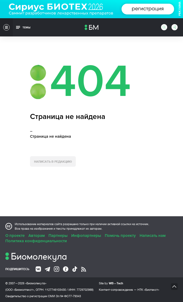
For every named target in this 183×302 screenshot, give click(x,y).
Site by (111, 283)
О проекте (15, 235)
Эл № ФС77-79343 (68, 296)
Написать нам (153, 235)
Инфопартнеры (86, 235)
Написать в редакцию (53, 161)
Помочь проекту (120, 235)
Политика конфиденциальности (36, 240)
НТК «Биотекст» (148, 289)
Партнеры (58, 235)
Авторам (36, 235)
